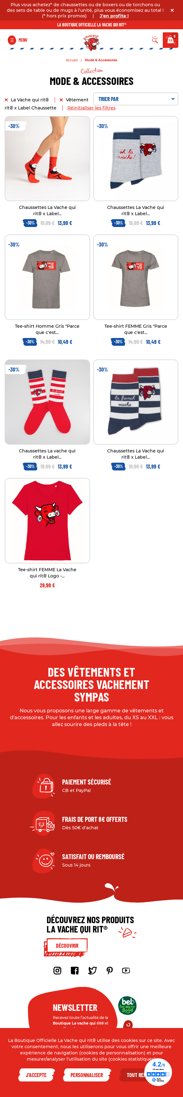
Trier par (136, 98)
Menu (23, 40)
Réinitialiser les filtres (91, 108)
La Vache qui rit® (30, 100)
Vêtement (78, 100)
